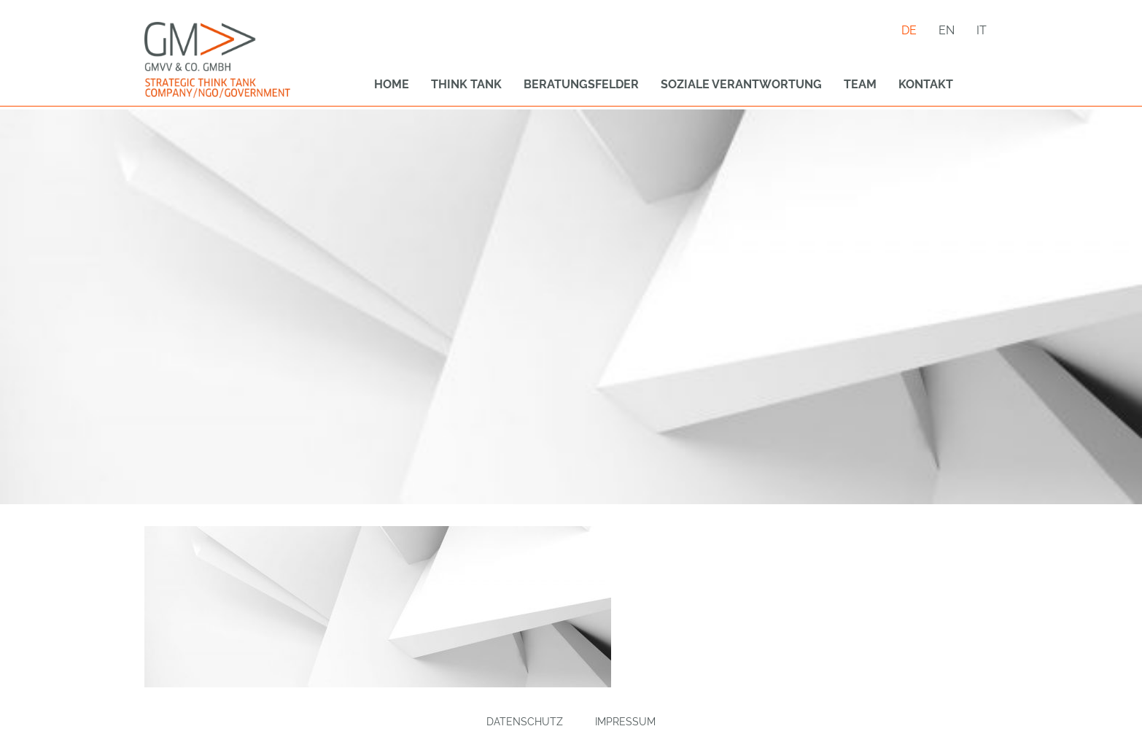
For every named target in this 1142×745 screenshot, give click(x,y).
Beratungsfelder (581, 84)
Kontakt (925, 84)
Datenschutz (524, 721)
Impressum (625, 721)
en (947, 30)
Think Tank (466, 84)
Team (860, 84)
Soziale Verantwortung (741, 84)
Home (391, 84)
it (981, 30)
